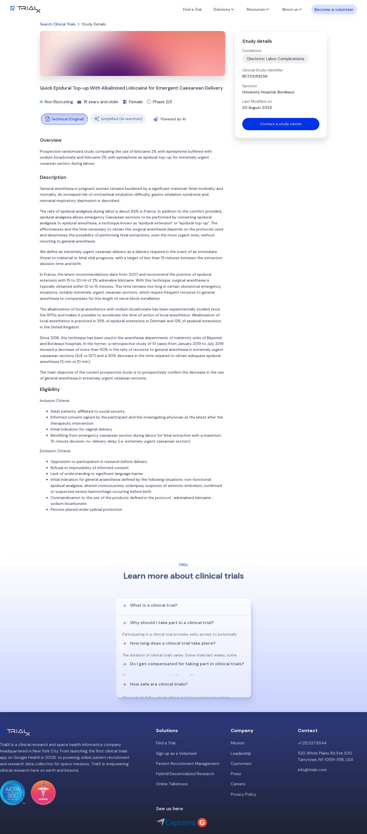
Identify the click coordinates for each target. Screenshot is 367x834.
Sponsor (249, 85)
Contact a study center (281, 124)
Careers (238, 758)
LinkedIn (353, 811)
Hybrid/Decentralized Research (185, 748)
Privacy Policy (243, 768)
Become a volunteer (334, 9)
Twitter (333, 811)
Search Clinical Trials (57, 24)
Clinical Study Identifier (262, 70)
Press (236, 748)
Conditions (252, 50)
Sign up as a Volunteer (176, 727)
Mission (237, 717)
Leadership (241, 727)
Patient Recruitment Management (188, 737)
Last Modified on (257, 101)
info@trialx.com (312, 744)
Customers (241, 737)
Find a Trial (192, 9)
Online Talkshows (172, 758)
